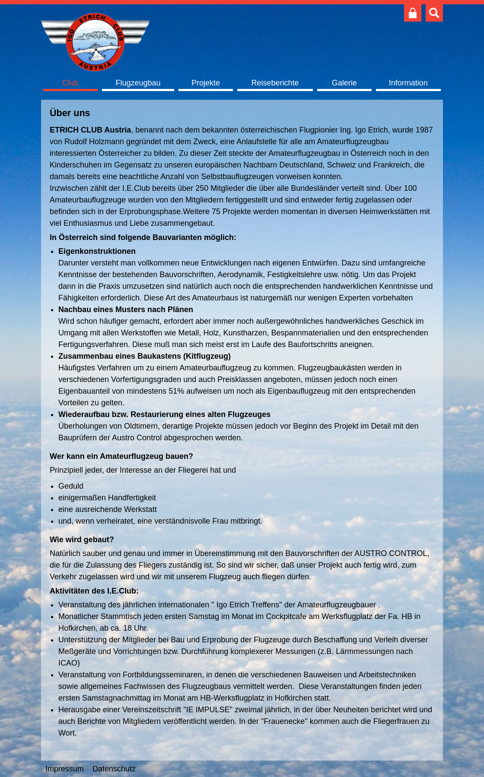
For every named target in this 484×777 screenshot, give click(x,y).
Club (70, 83)
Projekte (205, 83)
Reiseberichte (275, 83)
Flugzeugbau (137, 83)
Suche (434, 13)
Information (408, 83)
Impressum (64, 768)
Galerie (344, 83)
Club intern (412, 13)
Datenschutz (114, 768)
